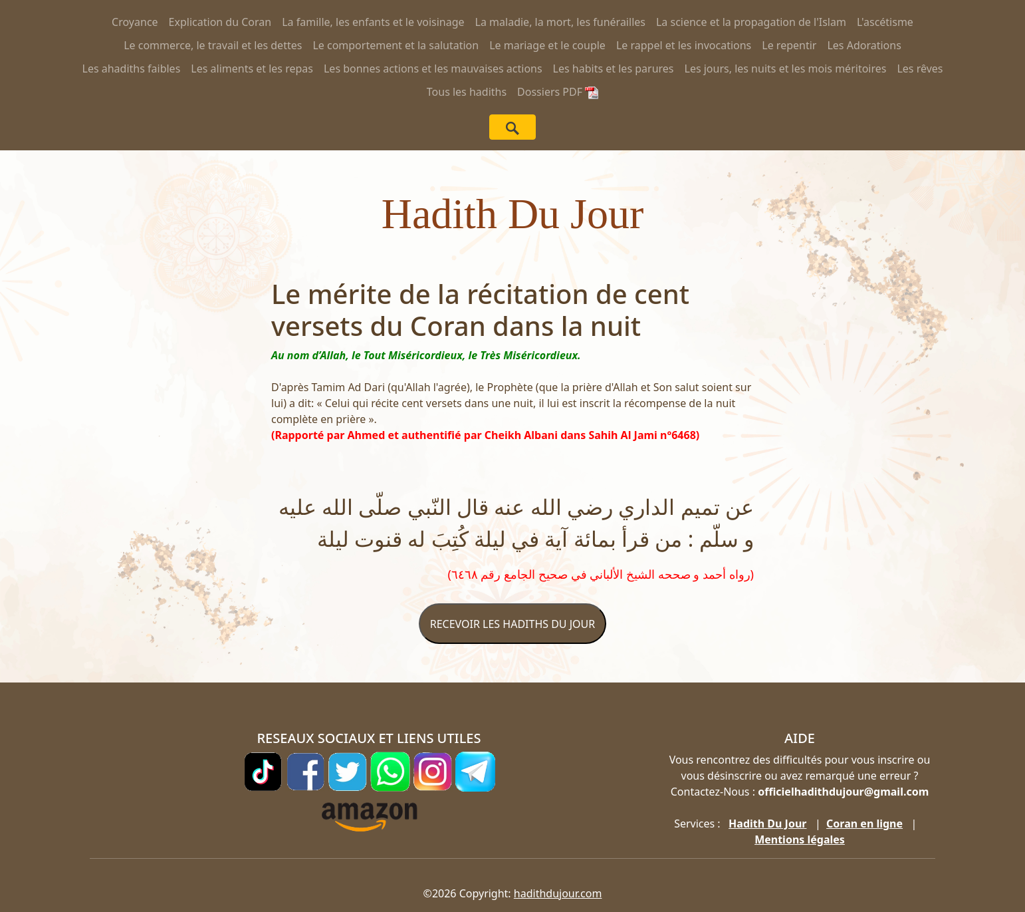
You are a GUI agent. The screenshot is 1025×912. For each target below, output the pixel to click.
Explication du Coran (220, 22)
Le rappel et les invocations (683, 45)
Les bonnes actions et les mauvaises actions (433, 68)
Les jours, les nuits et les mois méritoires (786, 68)
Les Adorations (864, 45)
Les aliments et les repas (252, 68)
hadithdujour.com (558, 893)
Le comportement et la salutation (395, 45)
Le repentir (789, 45)
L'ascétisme (885, 22)
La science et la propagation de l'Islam (751, 22)
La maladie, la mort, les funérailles (560, 22)
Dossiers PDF (557, 91)
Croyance (135, 22)
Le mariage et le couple (547, 45)
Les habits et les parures (613, 68)
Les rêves (920, 68)
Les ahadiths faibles (131, 68)
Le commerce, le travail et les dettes (213, 45)
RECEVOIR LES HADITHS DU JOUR (512, 624)
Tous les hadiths (467, 91)
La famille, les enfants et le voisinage (373, 22)
